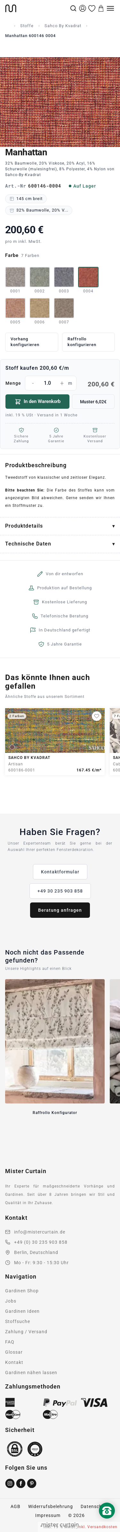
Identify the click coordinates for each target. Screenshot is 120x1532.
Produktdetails (24, 526)
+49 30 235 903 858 (60, 891)
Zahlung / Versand (26, 1331)
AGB (15, 1506)
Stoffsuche (17, 1321)
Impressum (47, 1515)
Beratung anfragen (60, 910)
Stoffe (27, 25)
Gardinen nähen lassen (31, 1372)
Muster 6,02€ (93, 401)
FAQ (9, 1341)
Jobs (10, 1301)
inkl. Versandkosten (97, 1527)
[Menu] (110, 8)
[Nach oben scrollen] (107, 1521)
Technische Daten (28, 544)
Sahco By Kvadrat (62, 25)
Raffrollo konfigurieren (82, 342)
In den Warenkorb (37, 401)
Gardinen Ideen (22, 1311)
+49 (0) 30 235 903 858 (41, 1242)
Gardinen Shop (22, 1290)
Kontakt (14, 1362)
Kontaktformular (60, 871)
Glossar (14, 1352)
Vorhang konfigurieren (25, 342)
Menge (60, 383)
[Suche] (73, 8)
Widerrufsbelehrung (50, 1506)
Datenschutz (95, 1506)
